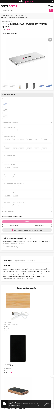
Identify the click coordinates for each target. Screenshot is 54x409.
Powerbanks (10, 15)
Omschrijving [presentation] (8, 255)
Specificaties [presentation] (31, 255)
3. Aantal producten (8, 205)
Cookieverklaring (5, 394)
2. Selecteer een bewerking (10, 116)
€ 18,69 (32, 354)
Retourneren (31, 376)
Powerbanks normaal (19, 15)
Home (2, 15)
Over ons (30, 370)
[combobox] (25, 10)
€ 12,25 (32, 318)
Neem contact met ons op (10, 240)
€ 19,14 (8, 356)
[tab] (8, 254)
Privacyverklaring (5, 396)
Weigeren (47, 403)
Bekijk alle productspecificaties (10, 33)
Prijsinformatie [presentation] (20, 255)
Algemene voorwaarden (6, 391)
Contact (30, 372)
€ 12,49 (8, 318)
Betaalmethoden (32, 374)
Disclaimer (3, 398)
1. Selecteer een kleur (8, 99)
